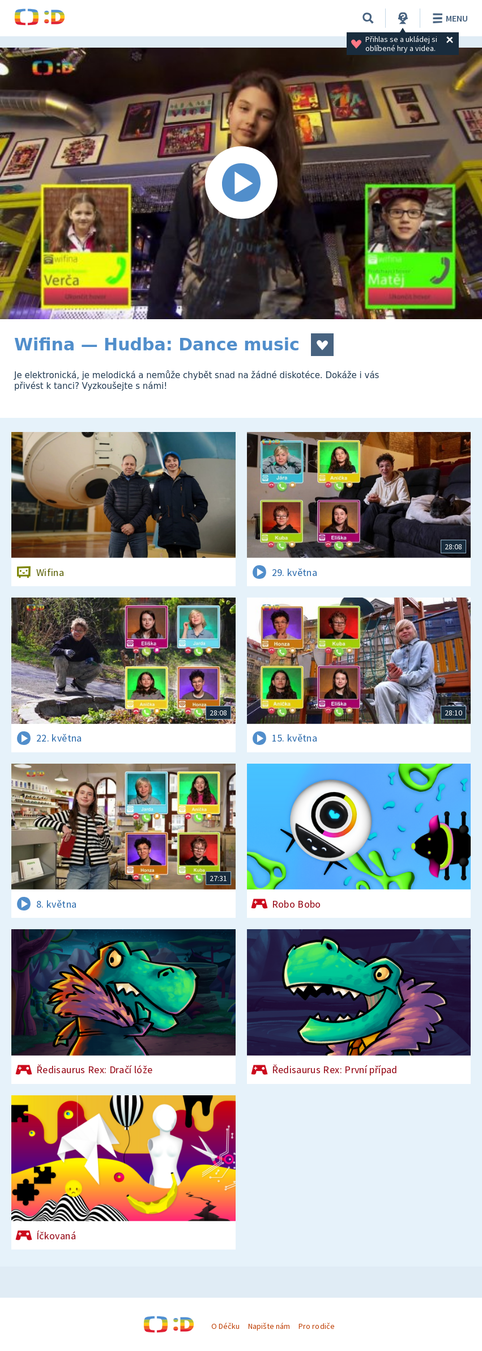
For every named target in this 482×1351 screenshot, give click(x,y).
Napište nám (269, 1326)
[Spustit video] (241, 183)
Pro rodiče (316, 1326)
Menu (448, 18)
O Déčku (225, 1326)
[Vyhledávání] (368, 18)
